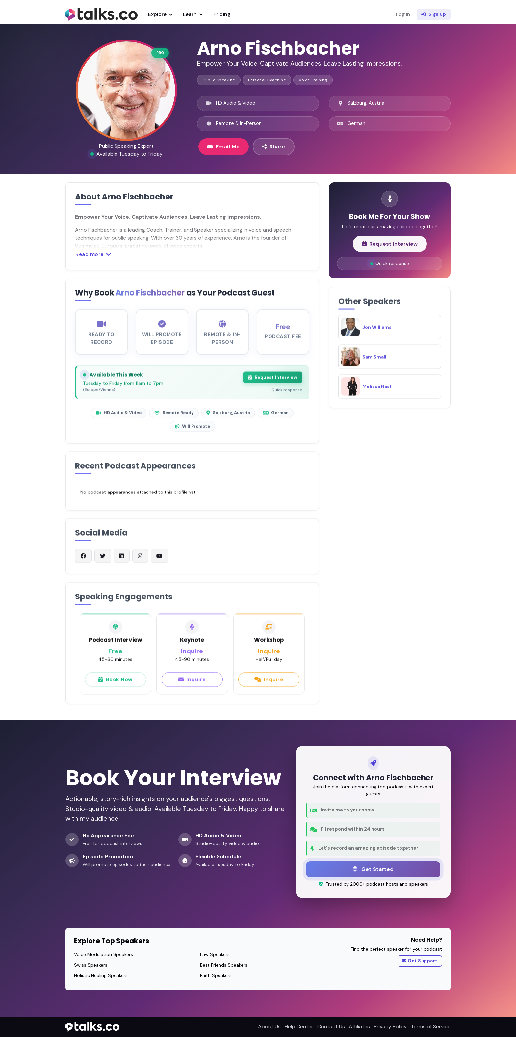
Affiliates (359, 1026)
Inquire (192, 685)
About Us (269, 1026)
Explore (160, 14)
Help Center (299, 1026)
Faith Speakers (216, 975)
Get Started (373, 869)
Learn (193, 14)
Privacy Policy (390, 1026)
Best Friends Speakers (223, 965)
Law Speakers (215, 954)
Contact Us (331, 1026)
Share (273, 146)
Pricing (222, 14)
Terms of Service (431, 1026)
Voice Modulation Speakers (103, 954)
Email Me (223, 146)
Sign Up (433, 14)
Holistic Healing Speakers (101, 975)
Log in (403, 14)
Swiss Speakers (90, 965)
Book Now (115, 685)
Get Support (420, 961)
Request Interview (272, 383)
